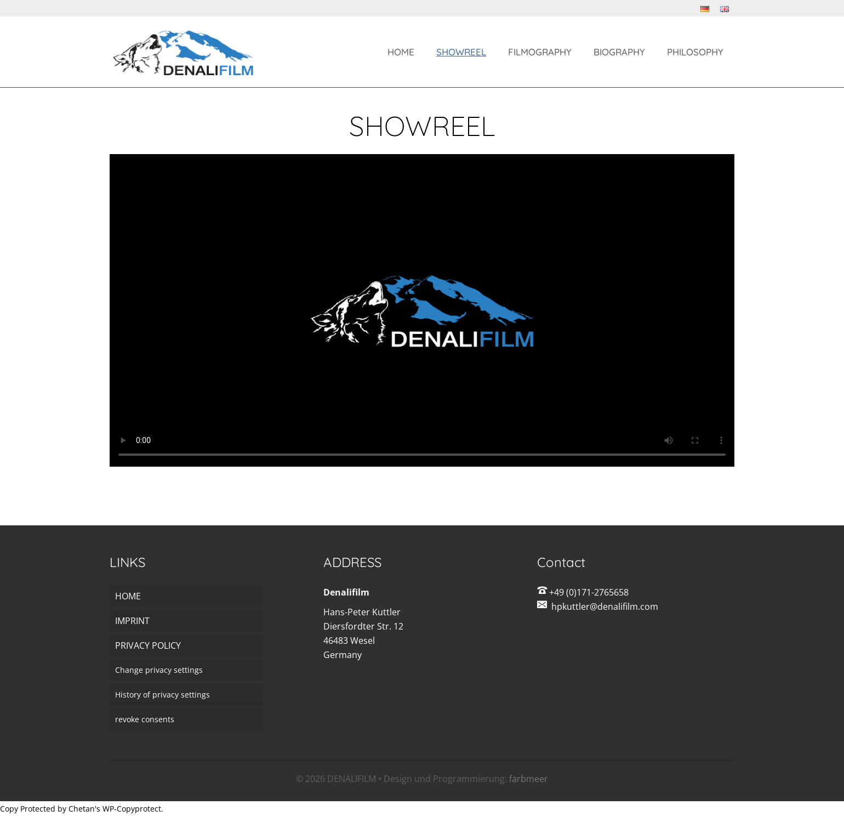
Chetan (82, 808)
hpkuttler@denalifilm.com (604, 606)
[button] (186, 670)
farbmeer (528, 779)
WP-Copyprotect (131, 808)
